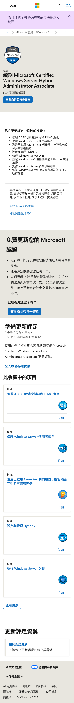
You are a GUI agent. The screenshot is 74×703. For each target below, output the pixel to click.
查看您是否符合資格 (18, 99)
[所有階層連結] (8, 32)
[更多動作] (65, 32)
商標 (6, 697)
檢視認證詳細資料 (21, 213)
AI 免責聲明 (10, 686)
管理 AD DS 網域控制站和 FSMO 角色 (33, 394)
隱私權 (7, 691)
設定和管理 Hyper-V (21, 526)
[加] (60, 418)
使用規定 (51, 691)
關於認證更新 (18, 644)
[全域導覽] (4, 5)
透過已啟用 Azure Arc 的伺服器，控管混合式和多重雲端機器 (37, 481)
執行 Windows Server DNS (26, 568)
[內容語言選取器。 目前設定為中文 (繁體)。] (14, 667)
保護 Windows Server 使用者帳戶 (30, 437)
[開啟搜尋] (60, 5)
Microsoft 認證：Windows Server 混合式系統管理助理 (34, 32)
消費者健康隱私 (28, 691)
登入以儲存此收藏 (17, 366)
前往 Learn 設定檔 (21, 206)
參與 (54, 686)
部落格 (39, 686)
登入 (68, 5)
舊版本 (26, 686)
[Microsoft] (37, 5)
